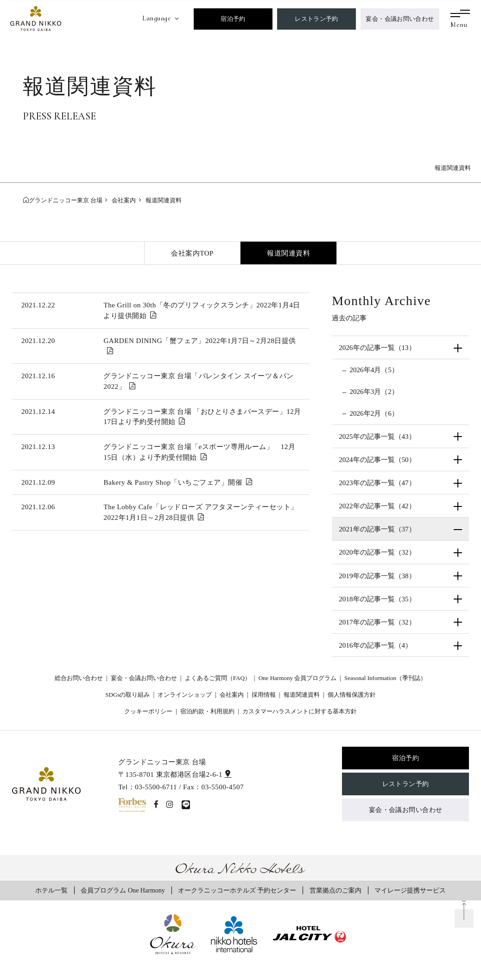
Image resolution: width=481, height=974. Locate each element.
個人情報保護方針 (352, 694)
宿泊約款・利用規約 (207, 711)
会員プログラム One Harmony (123, 890)
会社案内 (232, 694)
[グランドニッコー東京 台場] (35, 17)
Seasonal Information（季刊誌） (385, 677)
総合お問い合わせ (79, 677)
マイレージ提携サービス (410, 890)
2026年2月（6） (373, 413)
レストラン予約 (316, 18)
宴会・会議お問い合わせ (400, 18)
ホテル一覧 (51, 890)
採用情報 (264, 694)
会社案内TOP (192, 253)
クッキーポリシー (148, 711)
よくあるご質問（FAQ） (218, 677)
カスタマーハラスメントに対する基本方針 (299, 711)
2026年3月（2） (373, 391)
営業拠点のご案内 (335, 890)
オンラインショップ (185, 694)
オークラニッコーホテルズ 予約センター (237, 890)
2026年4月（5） (373, 370)
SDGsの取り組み (127, 694)
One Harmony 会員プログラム (298, 677)
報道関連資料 (288, 253)
